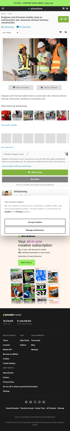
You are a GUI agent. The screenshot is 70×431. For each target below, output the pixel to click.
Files (9, 14)
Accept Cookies (35, 222)
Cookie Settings (9, 363)
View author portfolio (9, 125)
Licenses (6, 345)
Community (35, 340)
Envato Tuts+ (40, 408)
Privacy (19, 212)
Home (3, 14)
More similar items (7, 147)
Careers (6, 377)
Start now (49, 3)
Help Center (24, 340)
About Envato (8, 373)
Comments (24, 27)
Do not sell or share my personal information (20, 387)
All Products (51, 408)
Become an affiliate (10, 354)
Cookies (6, 359)
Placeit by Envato (27, 408)
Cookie (8, 212)
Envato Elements (12, 408)
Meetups (34, 350)
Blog (33, 345)
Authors (23, 345)
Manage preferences (35, 230)
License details (8, 166)
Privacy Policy (8, 382)
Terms (5, 340)
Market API (7, 350)
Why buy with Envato (23, 166)
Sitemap (6, 391)
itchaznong (9, 27)
